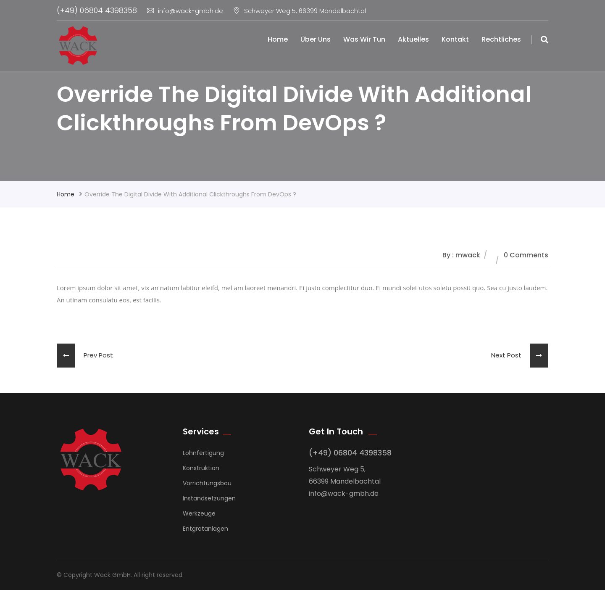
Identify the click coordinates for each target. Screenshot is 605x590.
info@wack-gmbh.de (185, 10)
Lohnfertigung (203, 453)
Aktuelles (413, 39)
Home (278, 39)
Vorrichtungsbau (207, 483)
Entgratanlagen (205, 528)
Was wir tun (364, 39)
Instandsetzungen (209, 498)
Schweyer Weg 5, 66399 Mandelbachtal (299, 10)
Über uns (315, 39)
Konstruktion (201, 468)
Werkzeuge (199, 513)
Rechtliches (501, 39)
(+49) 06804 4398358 (97, 10)
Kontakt (455, 39)
